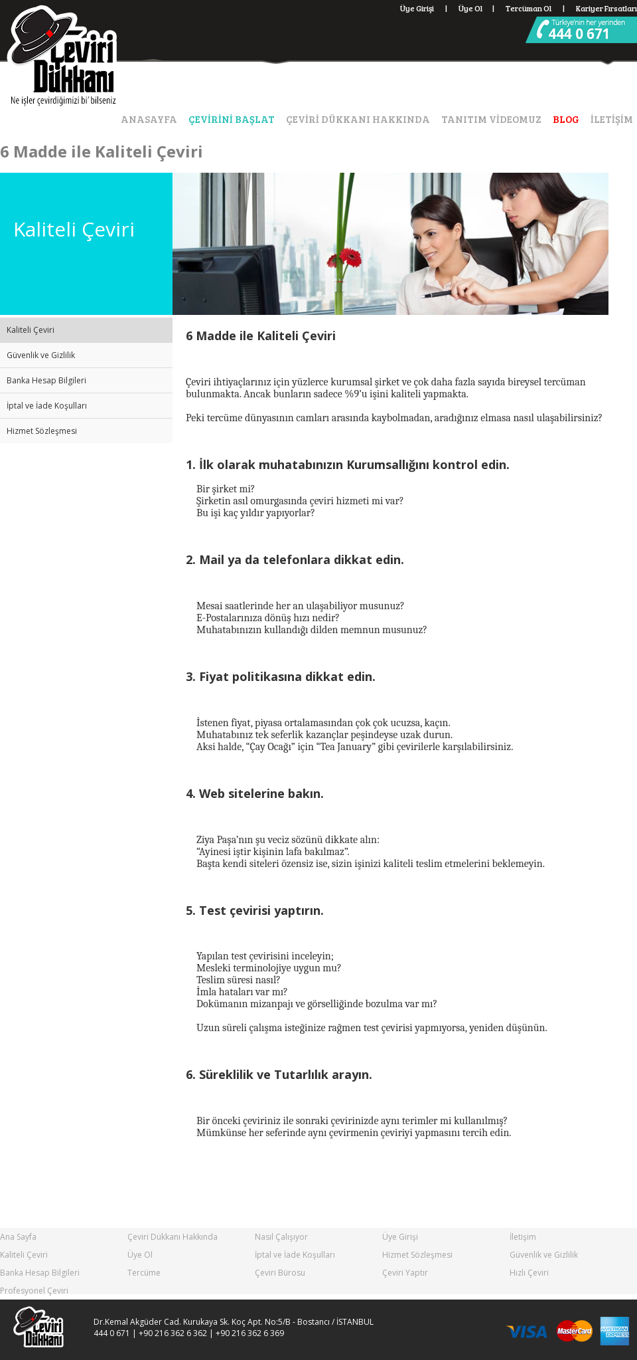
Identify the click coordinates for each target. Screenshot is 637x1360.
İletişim (523, 1236)
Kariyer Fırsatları (606, 8)
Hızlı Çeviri (529, 1272)
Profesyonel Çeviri (34, 1290)
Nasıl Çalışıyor (281, 1236)
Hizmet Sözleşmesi (42, 431)
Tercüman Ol (536, 8)
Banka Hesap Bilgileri (46, 380)
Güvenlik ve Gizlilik (41, 355)
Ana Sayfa (18, 1236)
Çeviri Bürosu (280, 1272)
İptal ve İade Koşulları (47, 405)
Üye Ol (470, 8)
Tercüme (144, 1272)
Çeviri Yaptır (405, 1272)
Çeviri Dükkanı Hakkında (172, 1236)
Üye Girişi (417, 8)
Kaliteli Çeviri (30, 330)
